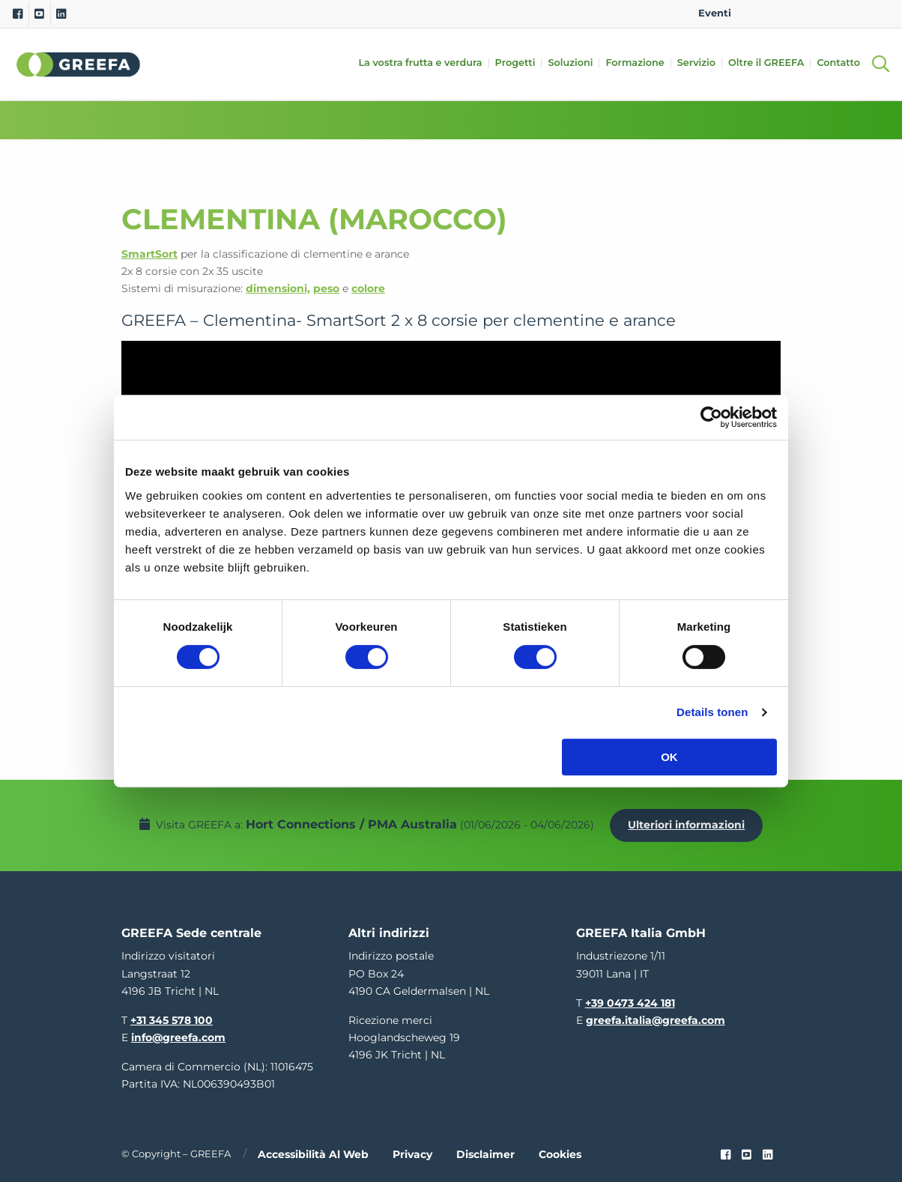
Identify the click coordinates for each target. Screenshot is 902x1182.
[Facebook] (17, 14)
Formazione (640, 63)
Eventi (714, 13)
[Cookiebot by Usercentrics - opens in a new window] (711, 417)
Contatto (843, 63)
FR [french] (877, 13)
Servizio (701, 63)
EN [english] (757, 13)
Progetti (520, 63)
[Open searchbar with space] (880, 64)
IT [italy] (853, 13)
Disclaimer (485, 1144)
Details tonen (712, 712)
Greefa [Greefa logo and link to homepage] (79, 64)
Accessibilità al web (313, 1144)
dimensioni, (278, 288)
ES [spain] (829, 13)
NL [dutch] (781, 13)
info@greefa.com (178, 1027)
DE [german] (805, 13)
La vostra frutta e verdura (425, 63)
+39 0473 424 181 (630, 991)
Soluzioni (575, 63)
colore (368, 288)
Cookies (560, 1144)
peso (326, 288)
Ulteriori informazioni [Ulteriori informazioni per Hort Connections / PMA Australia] (691, 819)
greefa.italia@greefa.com (655, 1009)
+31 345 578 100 (171, 1009)
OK (669, 757)
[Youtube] (39, 14)
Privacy (412, 1144)
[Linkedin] (61, 14)
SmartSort (149, 254)
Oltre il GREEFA (771, 63)
